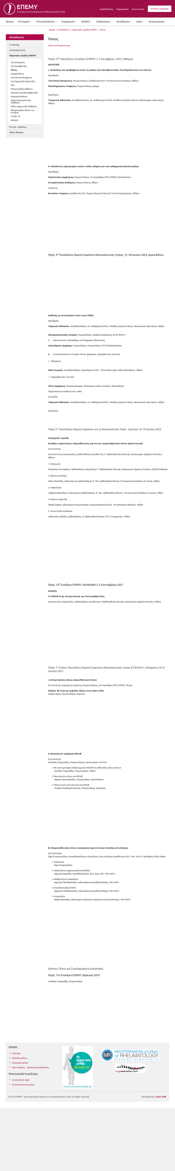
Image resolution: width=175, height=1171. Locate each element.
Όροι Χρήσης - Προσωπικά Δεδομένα (30, 1067)
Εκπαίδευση (63, 30)
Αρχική (52, 30)
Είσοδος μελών (19, 1058)
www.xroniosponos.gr (59, 45)
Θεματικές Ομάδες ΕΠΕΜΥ (84, 30)
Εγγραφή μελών (20, 1062)
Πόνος (103, 30)
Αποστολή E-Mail (20, 1080)
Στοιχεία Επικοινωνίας (23, 1084)
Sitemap (16, 1053)
